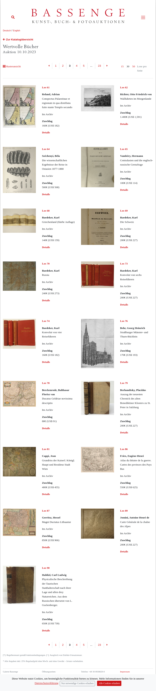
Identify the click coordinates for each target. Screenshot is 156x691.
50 (133, 66)
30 (128, 66)
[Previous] (49, 66)
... (91, 65)
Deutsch (7, 30)
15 (122, 66)
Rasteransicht (12, 66)
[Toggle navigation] (143, 17)
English (16, 30)
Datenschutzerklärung (129, 675)
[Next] (107, 66)
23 (99, 65)
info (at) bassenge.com (98, 678)
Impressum (125, 672)
